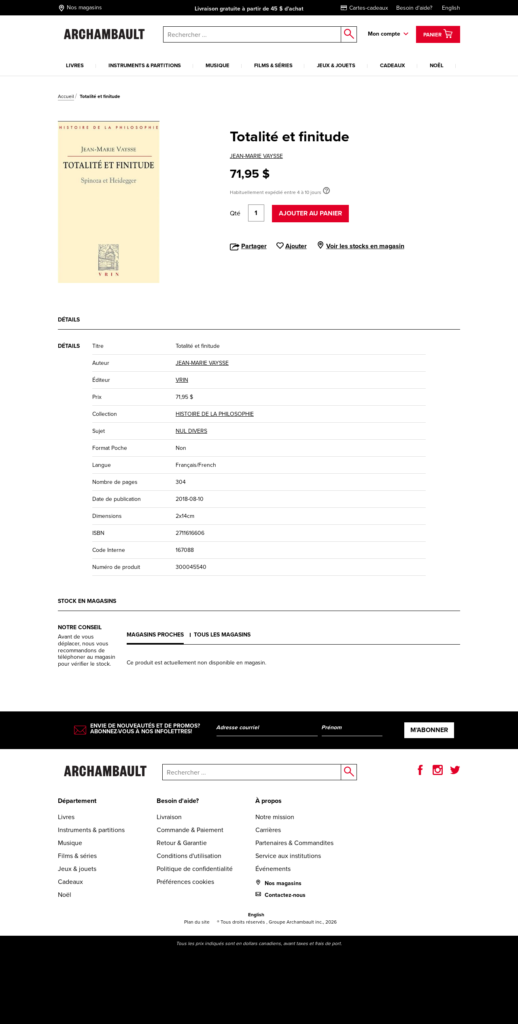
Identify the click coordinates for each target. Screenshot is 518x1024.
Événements (273, 868)
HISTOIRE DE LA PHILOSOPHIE (215, 414)
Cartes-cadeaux (364, 8)
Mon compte (384, 34)
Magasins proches (155, 634)
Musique (217, 65)
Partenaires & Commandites (294, 842)
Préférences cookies (185, 881)
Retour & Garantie (182, 842)
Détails (69, 319)
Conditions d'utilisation (189, 855)
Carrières (268, 830)
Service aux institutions (288, 855)
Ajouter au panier (310, 213)
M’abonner (429, 729)
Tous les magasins (222, 634)
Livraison (169, 817)
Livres (75, 65)
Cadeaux (392, 65)
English (451, 8)
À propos (268, 800)
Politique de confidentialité (195, 868)
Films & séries (273, 65)
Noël (437, 65)
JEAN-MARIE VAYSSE (256, 156)
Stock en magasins (87, 601)
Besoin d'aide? (414, 8)
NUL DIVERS (191, 431)
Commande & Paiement (190, 830)
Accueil (66, 96)
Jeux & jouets (336, 65)
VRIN (182, 380)
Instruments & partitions (144, 65)
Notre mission (274, 817)
